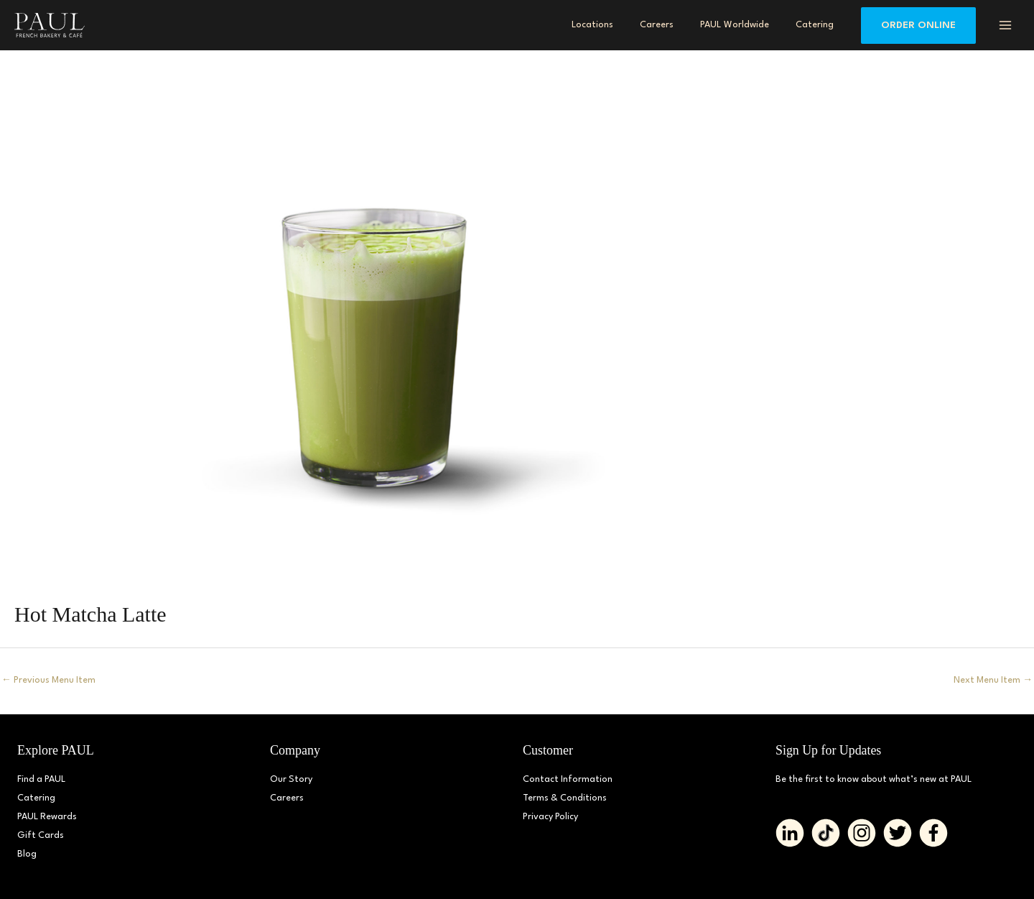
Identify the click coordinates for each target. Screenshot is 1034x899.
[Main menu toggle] (1005, 25)
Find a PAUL (42, 779)
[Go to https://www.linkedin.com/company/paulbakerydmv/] (790, 833)
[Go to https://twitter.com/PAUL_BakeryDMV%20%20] (897, 833)
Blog (27, 854)
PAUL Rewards (47, 816)
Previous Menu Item (49, 680)
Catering (36, 798)
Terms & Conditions (565, 798)
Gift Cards (41, 835)
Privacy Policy (551, 816)
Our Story (291, 779)
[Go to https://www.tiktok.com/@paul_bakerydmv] (825, 833)
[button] (918, 25)
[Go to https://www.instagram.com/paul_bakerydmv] (861, 833)
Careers (287, 798)
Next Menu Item (992, 680)
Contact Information (568, 779)
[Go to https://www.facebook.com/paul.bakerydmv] (933, 833)
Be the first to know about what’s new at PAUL (877, 779)
